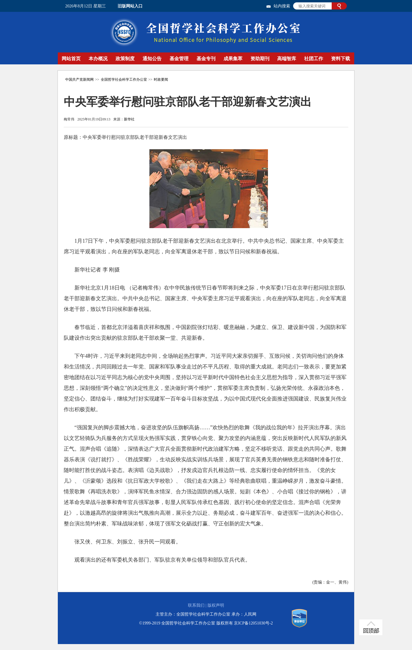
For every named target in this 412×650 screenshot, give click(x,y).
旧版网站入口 (130, 6)
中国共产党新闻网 (79, 79)
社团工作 (313, 58)
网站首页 (71, 58)
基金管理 (179, 58)
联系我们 (196, 605)
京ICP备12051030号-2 (253, 623)
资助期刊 (259, 58)
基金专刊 (206, 58)
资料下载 (340, 58)
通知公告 (152, 58)
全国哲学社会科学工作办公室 (124, 79)
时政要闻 (161, 79)
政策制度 (125, 58)
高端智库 (286, 58)
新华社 (129, 119)
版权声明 (215, 605)
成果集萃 (232, 58)
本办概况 (98, 58)
